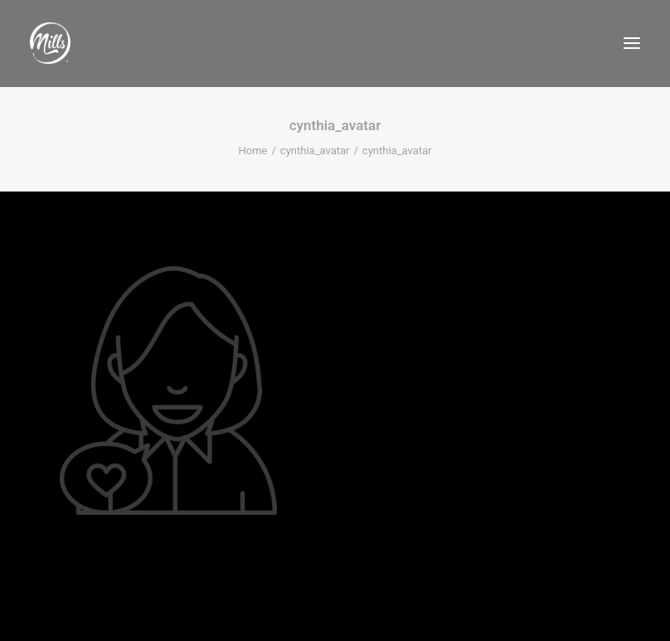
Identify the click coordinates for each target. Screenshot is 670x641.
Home (253, 150)
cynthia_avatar (315, 150)
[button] (632, 43)
